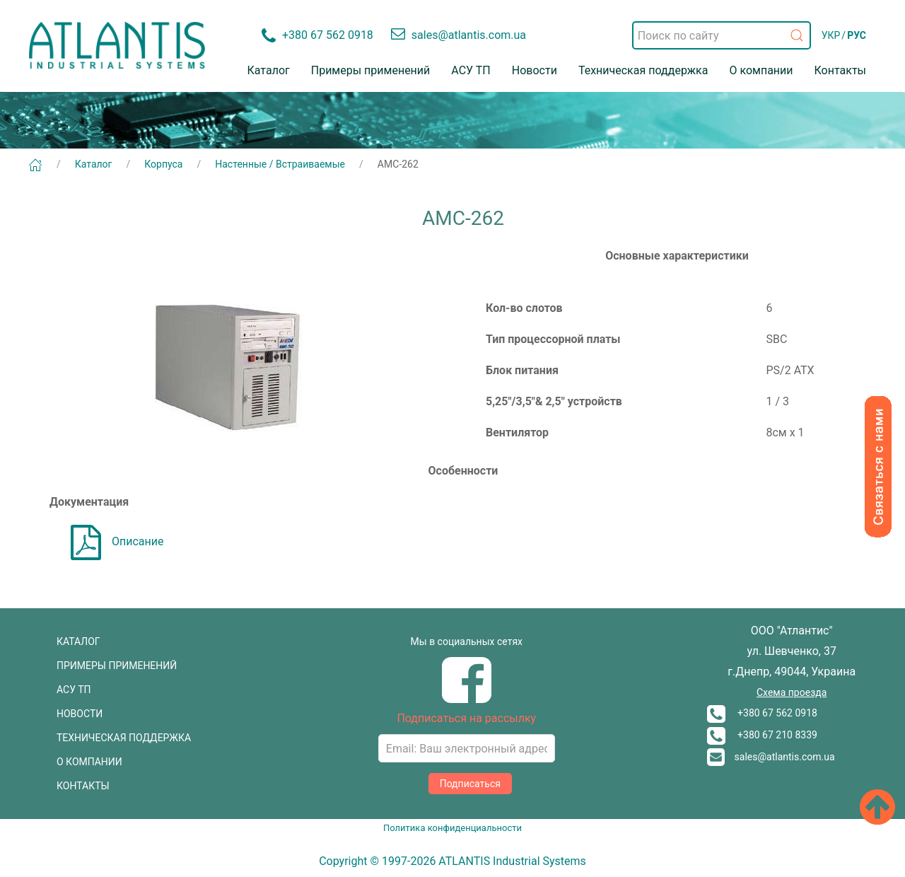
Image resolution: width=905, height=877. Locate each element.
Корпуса (163, 164)
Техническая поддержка (643, 70)
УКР (831, 35)
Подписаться (470, 783)
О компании (761, 70)
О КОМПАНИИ (89, 761)
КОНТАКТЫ (83, 785)
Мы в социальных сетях (466, 641)
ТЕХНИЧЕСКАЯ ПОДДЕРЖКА (124, 737)
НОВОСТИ (80, 713)
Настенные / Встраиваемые (280, 164)
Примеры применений (371, 70)
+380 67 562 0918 (762, 713)
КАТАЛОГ (78, 641)
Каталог (268, 70)
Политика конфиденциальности (452, 828)
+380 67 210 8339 (762, 734)
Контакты (840, 70)
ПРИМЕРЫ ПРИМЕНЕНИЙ (117, 665)
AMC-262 (398, 164)
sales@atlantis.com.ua (771, 756)
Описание (117, 541)
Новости (534, 70)
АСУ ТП (470, 70)
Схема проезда (792, 692)
